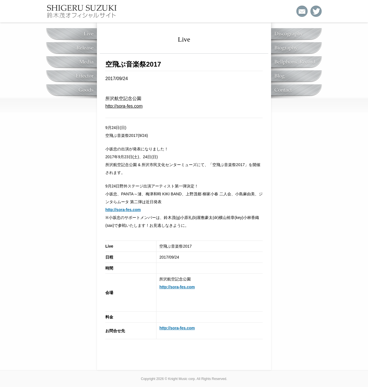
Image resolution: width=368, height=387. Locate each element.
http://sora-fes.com (124, 106)
